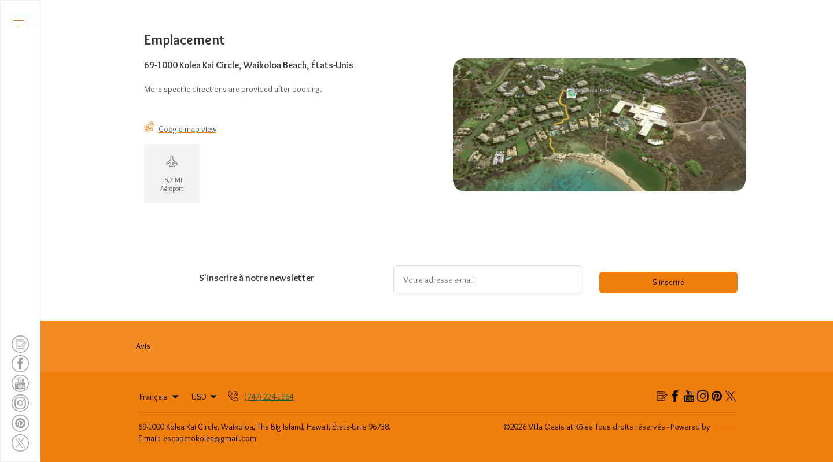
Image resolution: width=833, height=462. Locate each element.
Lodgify (725, 427)
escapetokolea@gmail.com (209, 438)
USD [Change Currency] (205, 396)
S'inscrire (668, 282)
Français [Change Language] (159, 396)
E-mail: (149, 438)
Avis (143, 346)
